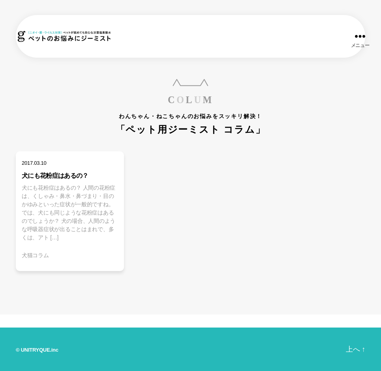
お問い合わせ (272, 321)
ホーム (23, 320)
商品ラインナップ (81, 321)
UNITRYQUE (35, 350)
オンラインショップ (341, 321)
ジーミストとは (152, 321)
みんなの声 (213, 321)
